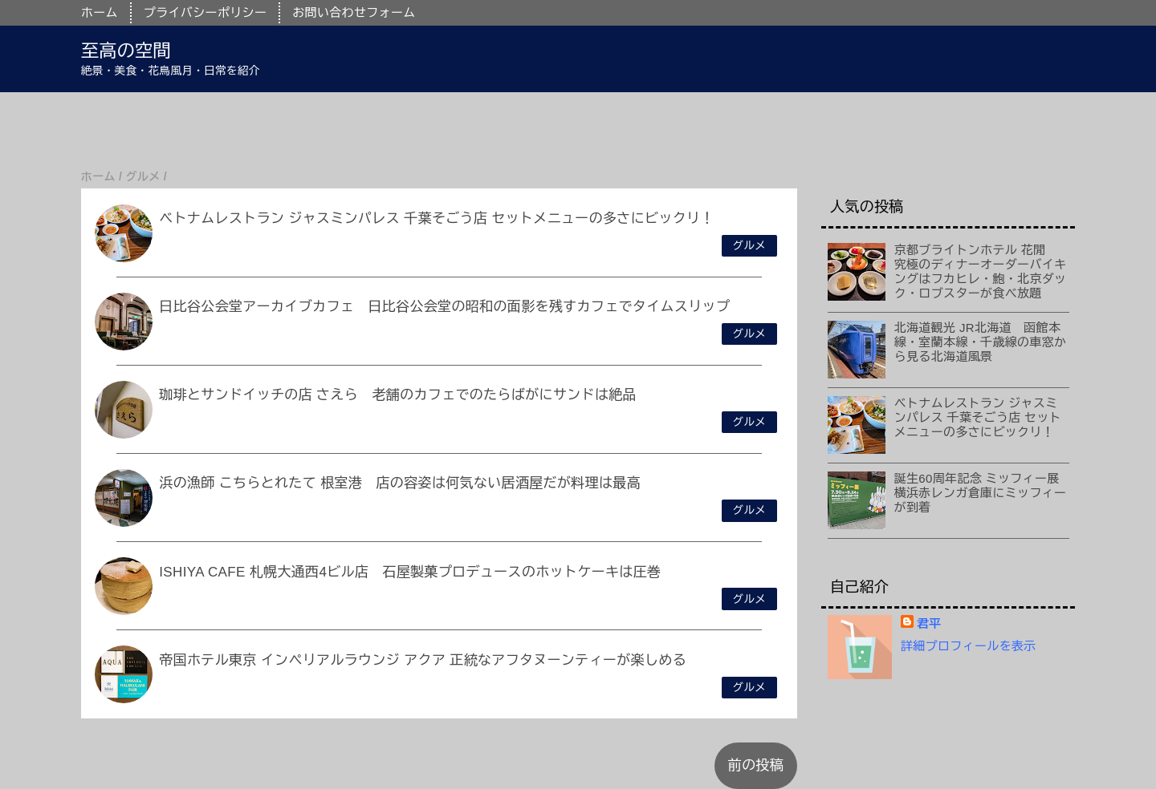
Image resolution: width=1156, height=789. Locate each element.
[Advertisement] (481, 128)
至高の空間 (126, 51)
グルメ (749, 246)
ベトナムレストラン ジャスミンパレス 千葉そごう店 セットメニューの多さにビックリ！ (436, 218)
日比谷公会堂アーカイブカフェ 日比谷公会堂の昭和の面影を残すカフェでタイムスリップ (444, 306)
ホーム (99, 12)
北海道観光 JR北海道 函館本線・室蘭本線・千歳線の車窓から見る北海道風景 (980, 342)
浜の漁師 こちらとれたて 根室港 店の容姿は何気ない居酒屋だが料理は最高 (400, 483)
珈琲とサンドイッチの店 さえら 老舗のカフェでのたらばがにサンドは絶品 (398, 395)
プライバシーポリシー (205, 12)
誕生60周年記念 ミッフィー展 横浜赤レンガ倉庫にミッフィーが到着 (983, 492)
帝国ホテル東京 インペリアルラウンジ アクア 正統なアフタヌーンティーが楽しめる (422, 660)
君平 (929, 623)
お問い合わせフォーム (353, 12)
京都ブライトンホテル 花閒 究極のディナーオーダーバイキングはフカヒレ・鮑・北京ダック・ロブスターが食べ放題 (980, 271)
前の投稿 (756, 765)
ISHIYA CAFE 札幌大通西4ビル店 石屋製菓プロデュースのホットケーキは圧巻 (410, 572)
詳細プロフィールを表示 (968, 646)
